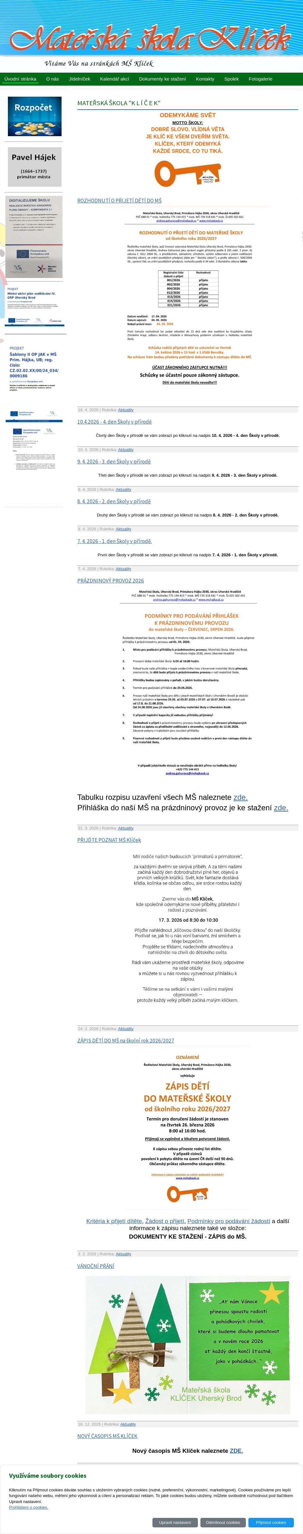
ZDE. (236, 1450)
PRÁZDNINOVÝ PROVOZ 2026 (110, 580)
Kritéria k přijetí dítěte (114, 1221)
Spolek (231, 79)
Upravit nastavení (175, 1522)
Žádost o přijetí (164, 1221)
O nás (52, 79)
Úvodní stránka (20, 79)
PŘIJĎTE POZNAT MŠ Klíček (109, 839)
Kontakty (205, 79)
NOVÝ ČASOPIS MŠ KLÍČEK (107, 1436)
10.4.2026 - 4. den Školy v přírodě (114, 421)
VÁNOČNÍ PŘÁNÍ (95, 1266)
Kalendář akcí (114, 79)
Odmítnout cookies (223, 1522)
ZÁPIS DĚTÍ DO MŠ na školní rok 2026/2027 (125, 1040)
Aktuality (126, 410)
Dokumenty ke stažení (162, 79)
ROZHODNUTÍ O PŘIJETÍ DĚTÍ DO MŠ (119, 200)
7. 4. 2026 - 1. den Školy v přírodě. (114, 541)
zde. (241, 797)
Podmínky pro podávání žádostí (228, 1221)
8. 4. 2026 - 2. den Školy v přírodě (114, 501)
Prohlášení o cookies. (28, 1507)
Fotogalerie (260, 79)
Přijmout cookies (271, 1522)
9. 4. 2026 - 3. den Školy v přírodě (114, 461)
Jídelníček (79, 79)
